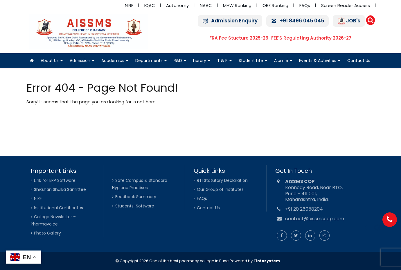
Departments (151, 60)
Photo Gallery (47, 233)
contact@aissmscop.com (314, 218)
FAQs (304, 5)
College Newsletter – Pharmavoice (53, 220)
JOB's (353, 20)
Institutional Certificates (58, 208)
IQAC (149, 5)
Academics (114, 60)
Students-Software (134, 206)
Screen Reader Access (345, 5)
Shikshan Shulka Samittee (60, 189)
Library (201, 60)
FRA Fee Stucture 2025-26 (238, 38)
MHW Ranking (237, 5)
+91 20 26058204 (304, 209)
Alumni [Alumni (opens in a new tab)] (283, 60)
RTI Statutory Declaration (222, 180)
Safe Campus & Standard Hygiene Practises (139, 184)
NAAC (206, 5)
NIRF (129, 5)
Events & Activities (319, 60)
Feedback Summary (135, 197)
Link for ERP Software (54, 180)
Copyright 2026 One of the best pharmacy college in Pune (174, 261)
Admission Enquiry (234, 20)
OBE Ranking (275, 5)
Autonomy (177, 5)
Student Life (253, 60)
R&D (180, 60)
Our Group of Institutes (220, 189)
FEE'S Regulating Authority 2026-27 (311, 38)
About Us (52, 60)
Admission (82, 60)
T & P (224, 60)
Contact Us (358, 60)
